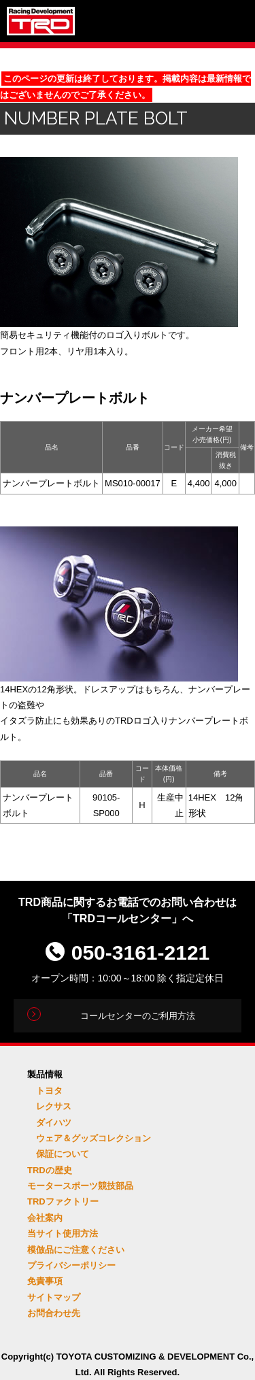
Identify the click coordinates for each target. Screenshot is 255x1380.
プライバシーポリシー (71, 1265)
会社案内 (45, 1218)
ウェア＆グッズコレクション (93, 1138)
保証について (62, 1154)
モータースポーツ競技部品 (80, 1186)
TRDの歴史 (49, 1170)
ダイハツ (53, 1122)
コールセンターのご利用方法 (137, 1016)
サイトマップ (53, 1297)
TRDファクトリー (63, 1201)
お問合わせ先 (53, 1313)
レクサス (53, 1106)
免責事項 (45, 1281)
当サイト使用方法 (62, 1233)
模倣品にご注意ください (75, 1250)
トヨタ (49, 1091)
